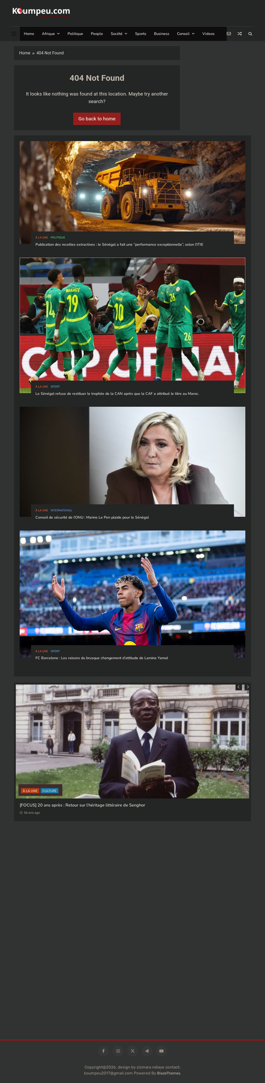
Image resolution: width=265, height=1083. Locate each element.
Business (161, 33)
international (61, 510)
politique (58, 237)
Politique (75, 33)
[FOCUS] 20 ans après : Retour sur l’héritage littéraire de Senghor (82, 805)
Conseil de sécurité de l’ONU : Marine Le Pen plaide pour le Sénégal (92, 517)
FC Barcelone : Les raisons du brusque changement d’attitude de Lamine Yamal (101, 658)
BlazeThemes (168, 1073)
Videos (208, 33)
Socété (116, 33)
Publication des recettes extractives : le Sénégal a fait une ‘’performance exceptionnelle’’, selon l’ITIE (119, 244)
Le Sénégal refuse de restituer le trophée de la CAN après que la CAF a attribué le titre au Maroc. (117, 393)
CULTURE (49, 791)
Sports (140, 33)
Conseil (183, 33)
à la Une (41, 237)
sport (55, 386)
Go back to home (97, 119)
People (97, 33)
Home (29, 33)
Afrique (48, 33)
